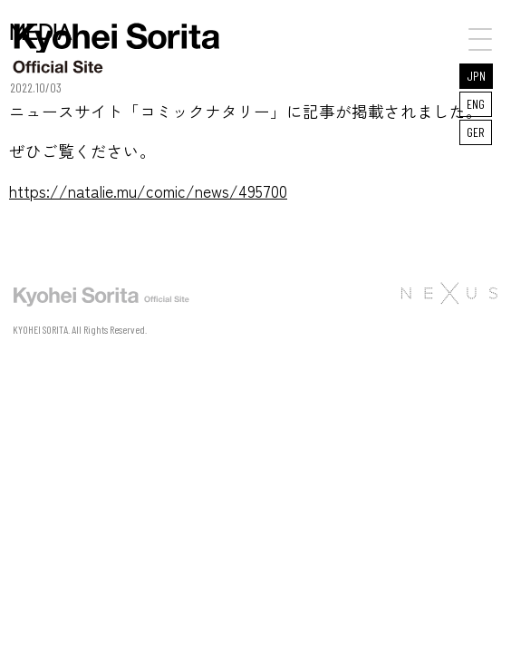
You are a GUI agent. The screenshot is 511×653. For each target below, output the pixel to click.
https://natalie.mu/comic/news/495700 (148, 191)
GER (476, 132)
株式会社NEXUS (448, 292)
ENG (476, 104)
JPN (476, 75)
